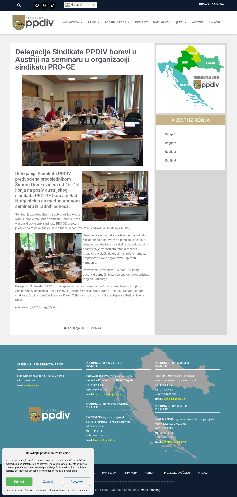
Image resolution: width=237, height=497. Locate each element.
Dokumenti (161, 22)
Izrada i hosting (150, 490)
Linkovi (214, 22)
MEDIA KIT (141, 22)
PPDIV (94, 22)
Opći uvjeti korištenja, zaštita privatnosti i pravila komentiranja (56, 490)
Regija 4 (170, 160)
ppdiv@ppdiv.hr (32, 385)
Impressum (109, 472)
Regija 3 (170, 152)
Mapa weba (130, 472)
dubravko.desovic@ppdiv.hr (107, 394)
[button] (19, 5)
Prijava (203, 472)
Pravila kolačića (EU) (177, 472)
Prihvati (19, 481)
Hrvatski (73, 5)
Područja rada (117, 22)
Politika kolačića (14, 490)
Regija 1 (170, 134)
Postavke (77, 481)
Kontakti (197, 22)
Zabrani (48, 481)
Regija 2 (170, 143)
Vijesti (180, 22)
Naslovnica (72, 22)
